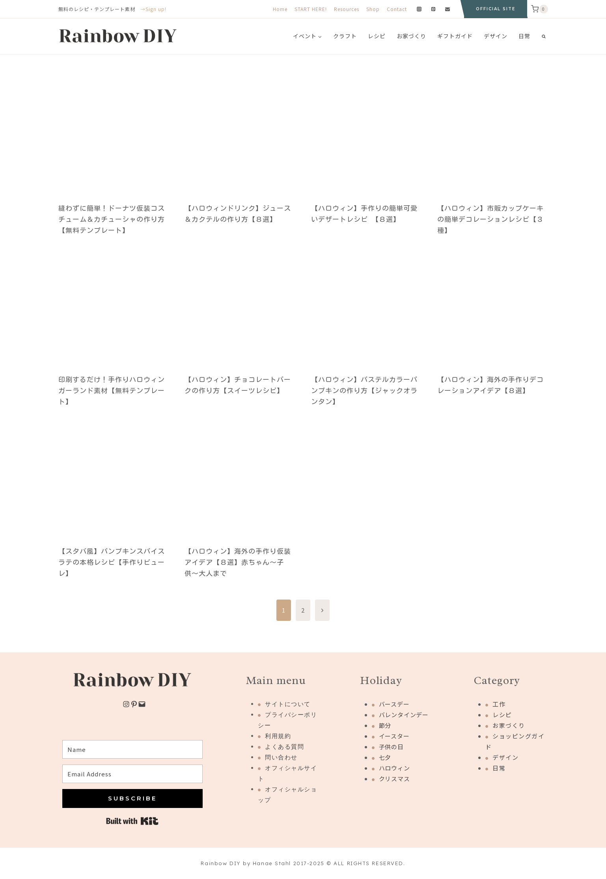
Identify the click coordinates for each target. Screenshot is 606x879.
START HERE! (311, 9)
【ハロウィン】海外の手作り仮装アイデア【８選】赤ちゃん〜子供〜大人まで (238, 562)
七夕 (385, 757)
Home (280, 9)
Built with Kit (132, 821)
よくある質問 (284, 746)
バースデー (394, 704)
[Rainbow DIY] (118, 36)
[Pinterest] (433, 9)
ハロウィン (394, 768)
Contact (397, 9)
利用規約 (278, 736)
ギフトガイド (455, 36)
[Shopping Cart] (539, 9)
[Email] (447, 9)
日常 (524, 36)
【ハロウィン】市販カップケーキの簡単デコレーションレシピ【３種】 (490, 219)
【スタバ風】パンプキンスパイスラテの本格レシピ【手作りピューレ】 (111, 562)
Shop (373, 9)
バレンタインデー (404, 714)
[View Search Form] (544, 36)
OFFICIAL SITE (495, 8)
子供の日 (391, 746)
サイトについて (288, 704)
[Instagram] (419, 9)
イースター (394, 736)
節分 (385, 725)
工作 (498, 704)
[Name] (132, 749)
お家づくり (411, 36)
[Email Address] (132, 774)
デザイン (495, 36)
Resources (346, 9)
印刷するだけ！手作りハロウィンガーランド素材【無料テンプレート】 (111, 390)
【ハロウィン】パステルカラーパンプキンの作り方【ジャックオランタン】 (364, 390)
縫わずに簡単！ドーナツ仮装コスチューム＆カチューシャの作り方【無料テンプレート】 (111, 219)
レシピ (377, 36)
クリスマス (394, 778)
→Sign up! (153, 9)
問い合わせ (281, 757)
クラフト (345, 36)
